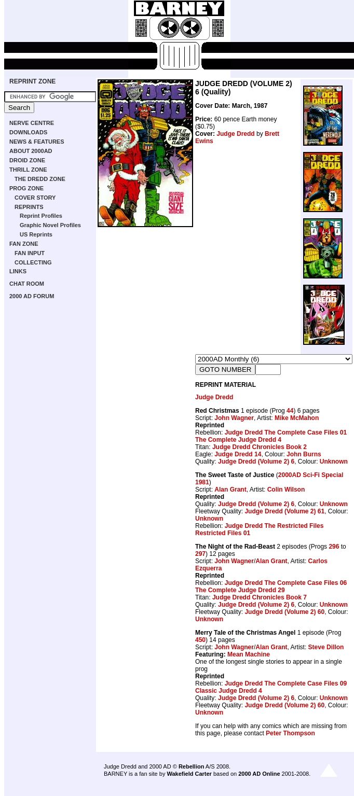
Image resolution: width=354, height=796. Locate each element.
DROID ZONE (27, 160)
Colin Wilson (286, 489)
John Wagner (234, 418)
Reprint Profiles (41, 216)
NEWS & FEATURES (36, 141)
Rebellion (192, 766)
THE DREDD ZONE (40, 179)
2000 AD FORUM (31, 296)
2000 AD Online (259, 774)
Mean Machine (248, 654)
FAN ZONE (23, 244)
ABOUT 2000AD (30, 151)
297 (200, 553)
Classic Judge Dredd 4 (228, 690)
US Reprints (36, 234)
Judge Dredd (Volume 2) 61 (284, 511)
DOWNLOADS (28, 132)
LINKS (17, 271)
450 (200, 640)
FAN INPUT (30, 253)
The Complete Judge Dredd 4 (238, 439)
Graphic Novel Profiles (50, 225)
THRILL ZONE (28, 169)
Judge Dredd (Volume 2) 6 (256, 461)
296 (334, 546)
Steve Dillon (326, 647)
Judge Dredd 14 (237, 454)
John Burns (304, 454)
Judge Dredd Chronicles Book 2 (259, 447)
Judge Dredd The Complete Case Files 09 (286, 683)
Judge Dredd (235, 133)
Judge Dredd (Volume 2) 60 (284, 612)
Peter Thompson (290, 733)
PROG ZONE (26, 188)
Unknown (334, 461)
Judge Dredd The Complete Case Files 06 (286, 582)
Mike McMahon (297, 418)
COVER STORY (35, 197)
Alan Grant (230, 489)
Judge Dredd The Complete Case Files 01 (286, 432)
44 (290, 410)
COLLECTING (33, 262)
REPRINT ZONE (32, 81)
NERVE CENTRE (31, 123)
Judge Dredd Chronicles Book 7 (259, 597)
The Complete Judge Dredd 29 (240, 590)
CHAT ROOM (26, 284)
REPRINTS (29, 207)
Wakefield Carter (189, 774)
